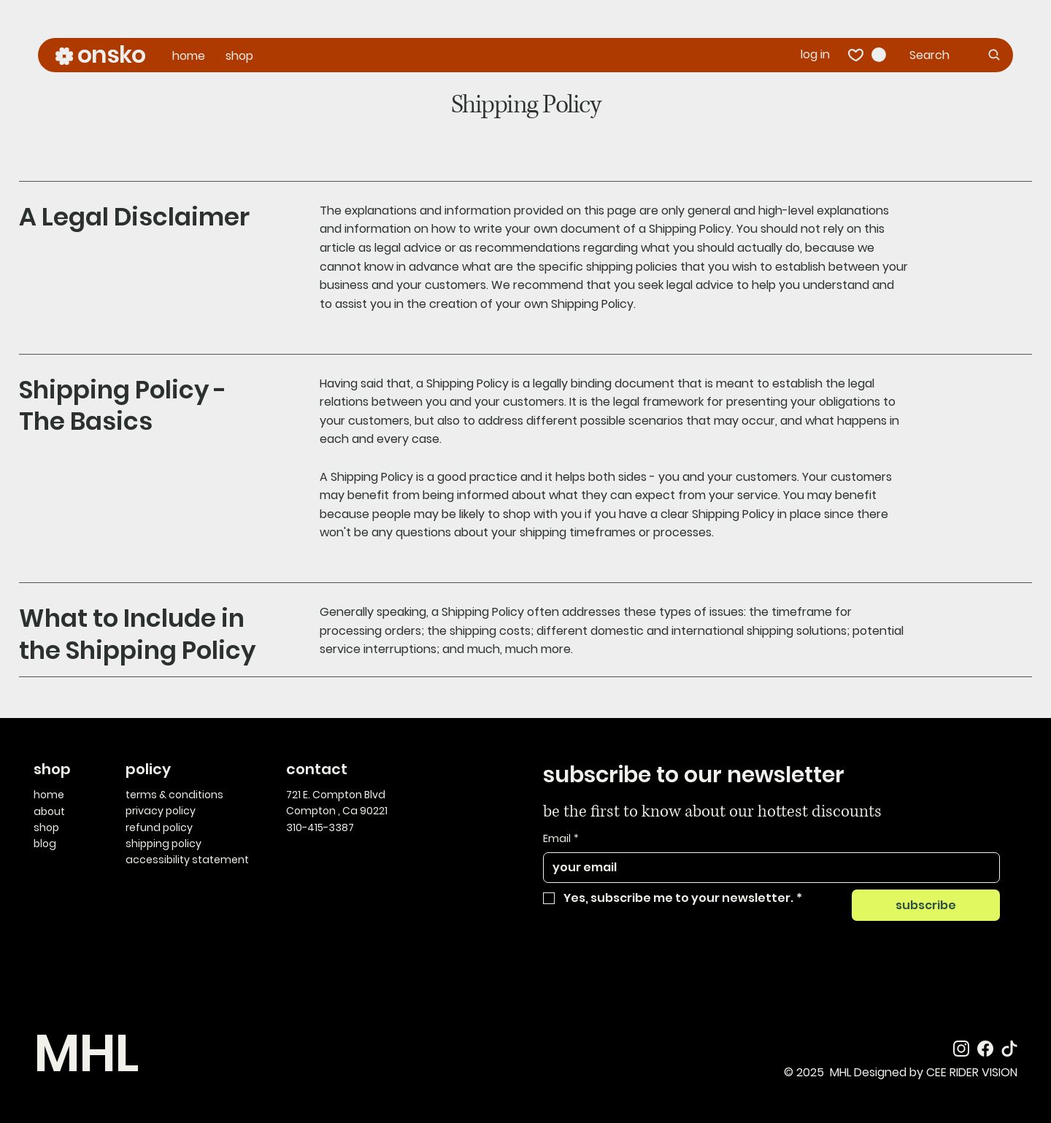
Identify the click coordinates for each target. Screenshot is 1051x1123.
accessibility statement (187, 859)
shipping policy (163, 843)
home (49, 794)
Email (561, 839)
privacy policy (161, 810)
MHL (85, 1053)
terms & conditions (174, 794)
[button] (878, 54)
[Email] (767, 867)
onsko (111, 54)
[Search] (956, 55)
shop (46, 827)
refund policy (159, 827)
